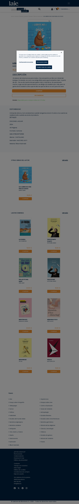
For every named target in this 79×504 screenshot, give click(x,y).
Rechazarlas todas (42, 62)
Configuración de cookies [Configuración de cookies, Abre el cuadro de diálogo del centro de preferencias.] (26, 62)
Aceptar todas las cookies (44, 67)
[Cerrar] (61, 52)
